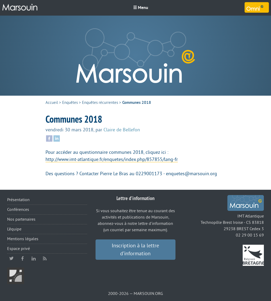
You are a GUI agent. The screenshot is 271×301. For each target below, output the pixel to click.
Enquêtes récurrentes (100, 102)
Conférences (18, 209)
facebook (22, 258)
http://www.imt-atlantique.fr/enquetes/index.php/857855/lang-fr (112, 159)
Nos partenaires (21, 219)
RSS (44, 258)
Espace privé (18, 248)
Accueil (52, 102)
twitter (11, 258)
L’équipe (14, 229)
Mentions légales (22, 239)
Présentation (18, 199)
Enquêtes (70, 102)
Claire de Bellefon (121, 129)
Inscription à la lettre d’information (135, 250)
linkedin (33, 258)
